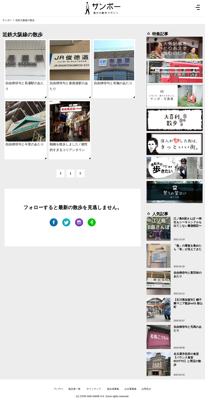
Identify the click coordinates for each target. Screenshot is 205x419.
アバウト (58, 389)
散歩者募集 (113, 389)
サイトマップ (93, 389)
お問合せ (146, 389)
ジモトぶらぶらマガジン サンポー (102, 8)
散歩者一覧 (74, 389)
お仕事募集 (131, 389)
